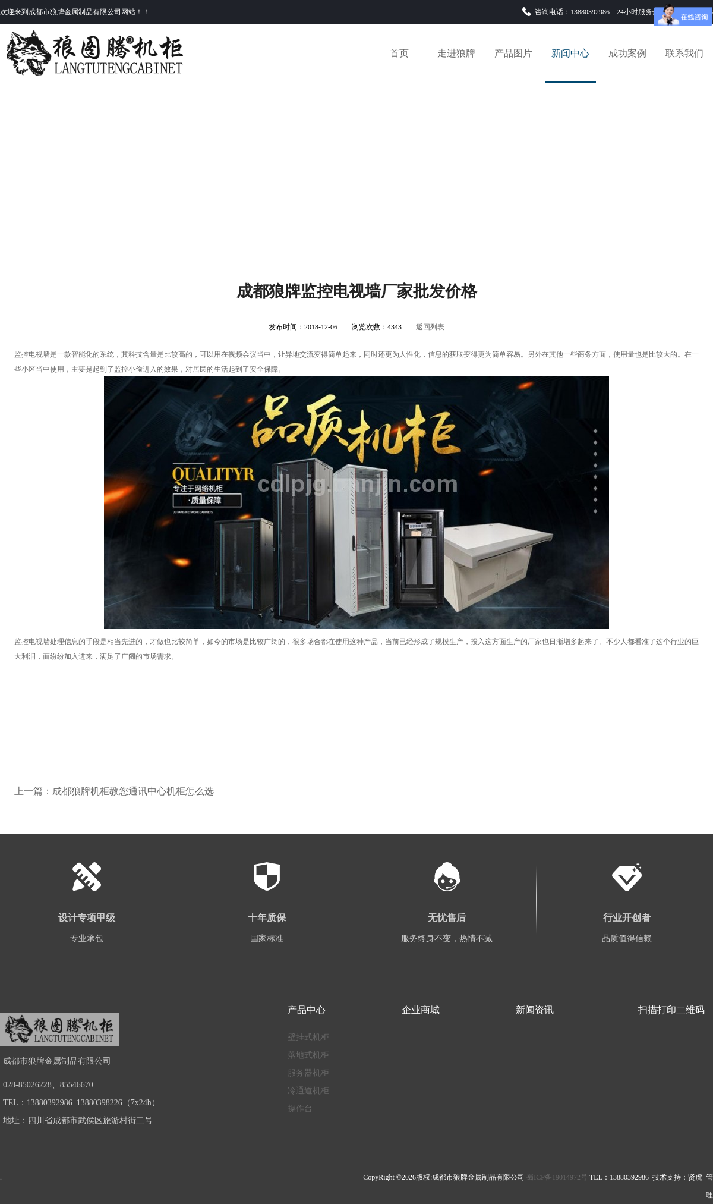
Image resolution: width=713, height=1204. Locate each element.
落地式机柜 (308, 1055)
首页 (399, 53)
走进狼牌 (456, 53)
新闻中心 (570, 53)
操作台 (300, 1108)
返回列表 (430, 327)
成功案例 (627, 53)
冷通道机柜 (308, 1090)
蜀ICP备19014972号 (557, 1177)
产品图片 (513, 53)
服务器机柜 (308, 1072)
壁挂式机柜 (308, 1037)
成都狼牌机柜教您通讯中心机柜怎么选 (133, 791)
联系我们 (684, 53)
